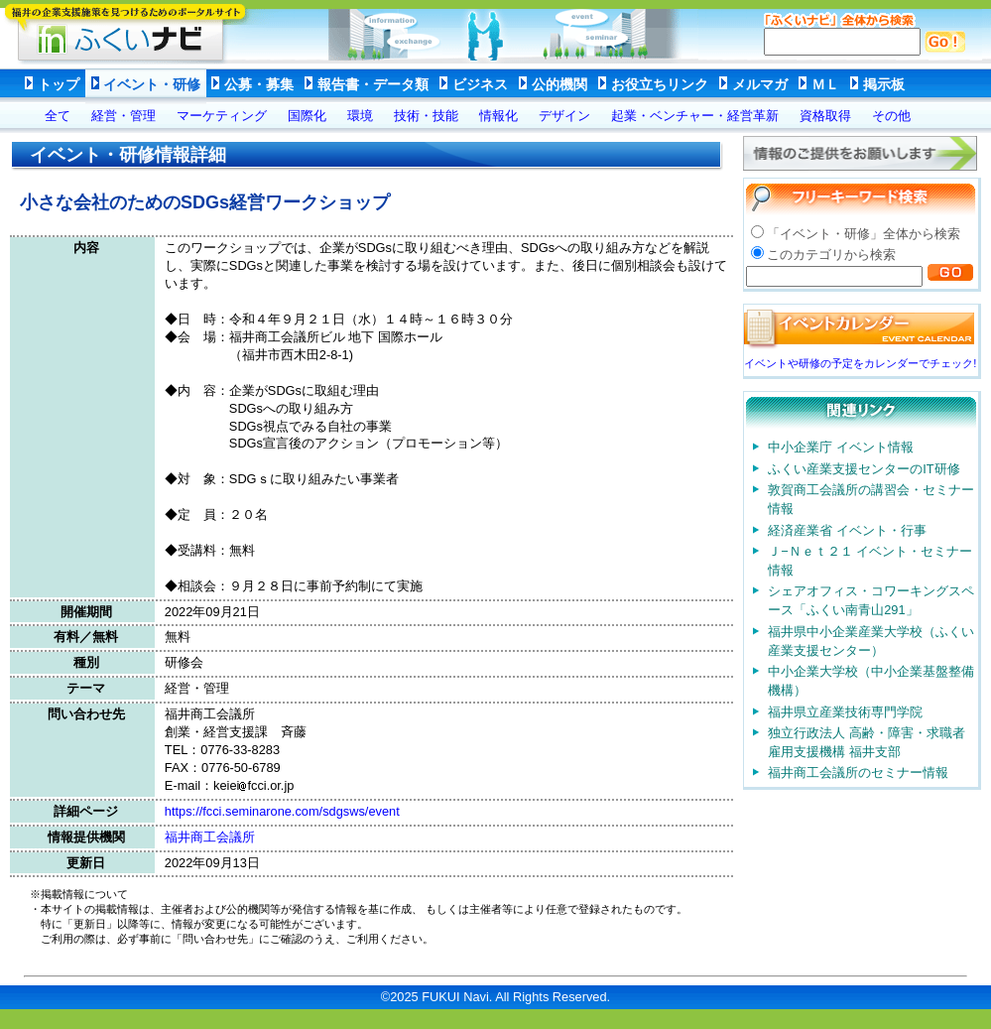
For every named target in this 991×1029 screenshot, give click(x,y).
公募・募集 (259, 84)
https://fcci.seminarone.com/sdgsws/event (282, 811)
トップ (58, 84)
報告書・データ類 (373, 84)
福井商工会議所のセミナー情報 (858, 772)
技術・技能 (426, 115)
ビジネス (480, 84)
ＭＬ (825, 84)
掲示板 (884, 84)
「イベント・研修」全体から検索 (863, 233)
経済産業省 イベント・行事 (847, 530)
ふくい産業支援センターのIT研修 (863, 468)
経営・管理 (123, 115)
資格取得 (825, 115)
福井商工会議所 (210, 837)
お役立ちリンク (659, 84)
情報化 (498, 115)
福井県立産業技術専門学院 (845, 712)
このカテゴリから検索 (831, 254)
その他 (891, 115)
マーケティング (222, 115)
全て (57, 115)
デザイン (564, 115)
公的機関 (559, 84)
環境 (360, 115)
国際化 (307, 115)
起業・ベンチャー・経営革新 (695, 115)
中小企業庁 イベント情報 (841, 447)
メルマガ (760, 84)
